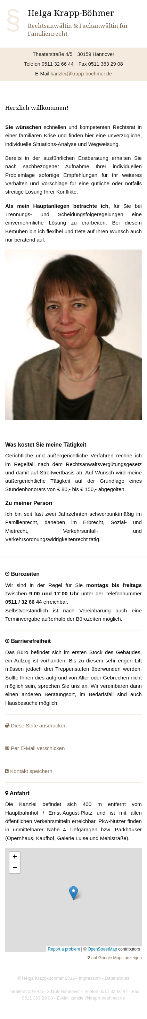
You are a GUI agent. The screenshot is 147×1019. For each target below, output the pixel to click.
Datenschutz (117, 978)
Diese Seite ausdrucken (38, 725)
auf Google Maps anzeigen (116, 957)
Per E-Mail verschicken (37, 748)
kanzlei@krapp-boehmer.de (81, 73)
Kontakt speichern (30, 771)
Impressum (90, 978)
